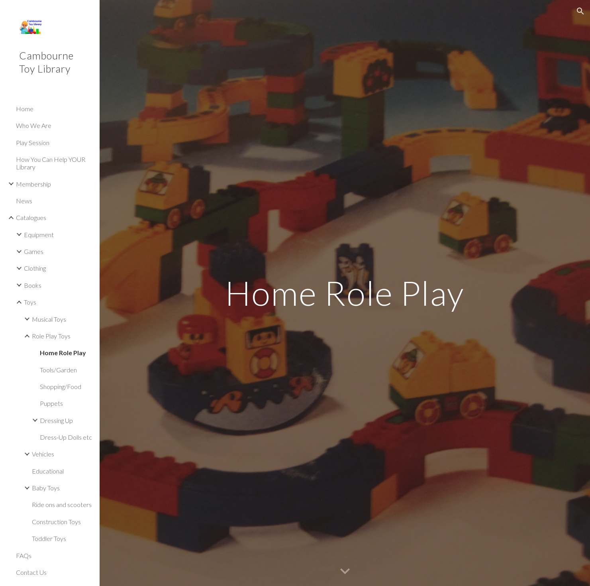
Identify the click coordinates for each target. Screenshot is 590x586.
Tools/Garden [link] (58, 370)
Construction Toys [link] (56, 521)
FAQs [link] (23, 555)
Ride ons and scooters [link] (62, 504)
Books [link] (32, 285)
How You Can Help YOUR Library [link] (50, 163)
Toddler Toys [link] (49, 538)
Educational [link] (48, 471)
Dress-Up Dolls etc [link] (66, 437)
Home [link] (24, 108)
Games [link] (33, 251)
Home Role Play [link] (63, 352)
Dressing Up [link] (56, 420)
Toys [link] (30, 302)
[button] (580, 11)
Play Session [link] (32, 142)
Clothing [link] (35, 268)
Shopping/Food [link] (60, 386)
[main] (345, 293)
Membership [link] (33, 184)
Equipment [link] (39, 234)
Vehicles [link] (43, 454)
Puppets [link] (51, 403)
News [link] (24, 201)
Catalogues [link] (31, 217)
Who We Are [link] (33, 125)
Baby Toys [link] (46, 488)
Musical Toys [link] (49, 319)
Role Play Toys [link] (51, 336)
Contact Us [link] (31, 572)
